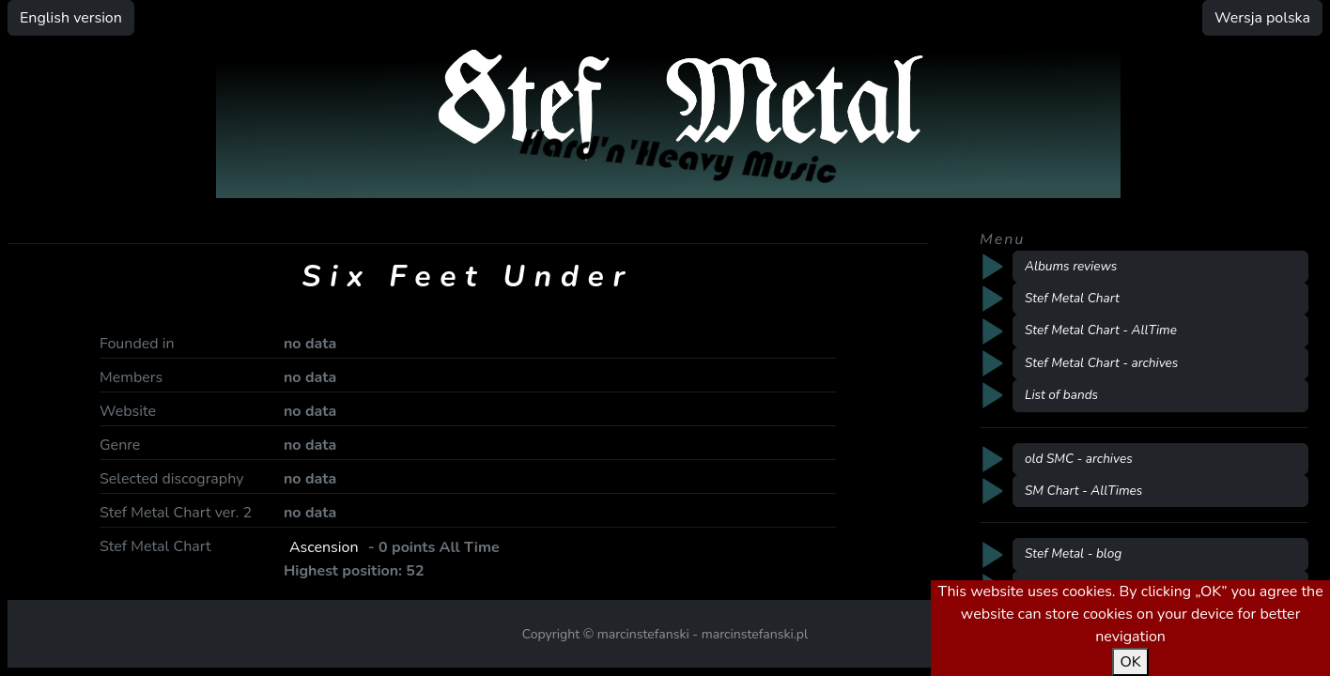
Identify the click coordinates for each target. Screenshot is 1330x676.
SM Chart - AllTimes (1083, 490)
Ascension (324, 547)
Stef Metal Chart (1072, 298)
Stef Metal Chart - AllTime (1101, 330)
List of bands (1061, 395)
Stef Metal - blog (1073, 553)
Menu (1002, 239)
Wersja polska (1262, 18)
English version (71, 18)
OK (1130, 662)
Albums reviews (1071, 266)
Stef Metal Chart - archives (1101, 363)
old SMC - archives (1079, 459)
